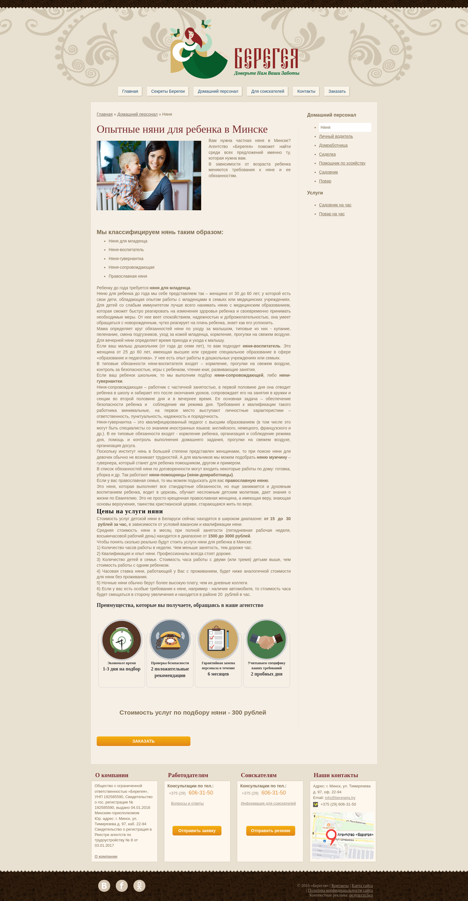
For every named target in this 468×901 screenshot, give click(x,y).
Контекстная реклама (328, 895)
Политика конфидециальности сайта (340, 890)
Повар (325, 181)
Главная (105, 114)
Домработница (333, 145)
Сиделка (327, 154)
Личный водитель (336, 136)
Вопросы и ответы (187, 803)
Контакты (340, 885)
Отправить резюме (270, 830)
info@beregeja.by (340, 797)
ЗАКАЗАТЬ (144, 741)
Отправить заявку (196, 830)
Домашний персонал (137, 114)
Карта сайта (362, 885)
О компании (106, 856)
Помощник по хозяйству (342, 163)
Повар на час (332, 213)
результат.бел (361, 895)
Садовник (328, 172)
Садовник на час (335, 205)
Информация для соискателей (268, 803)
